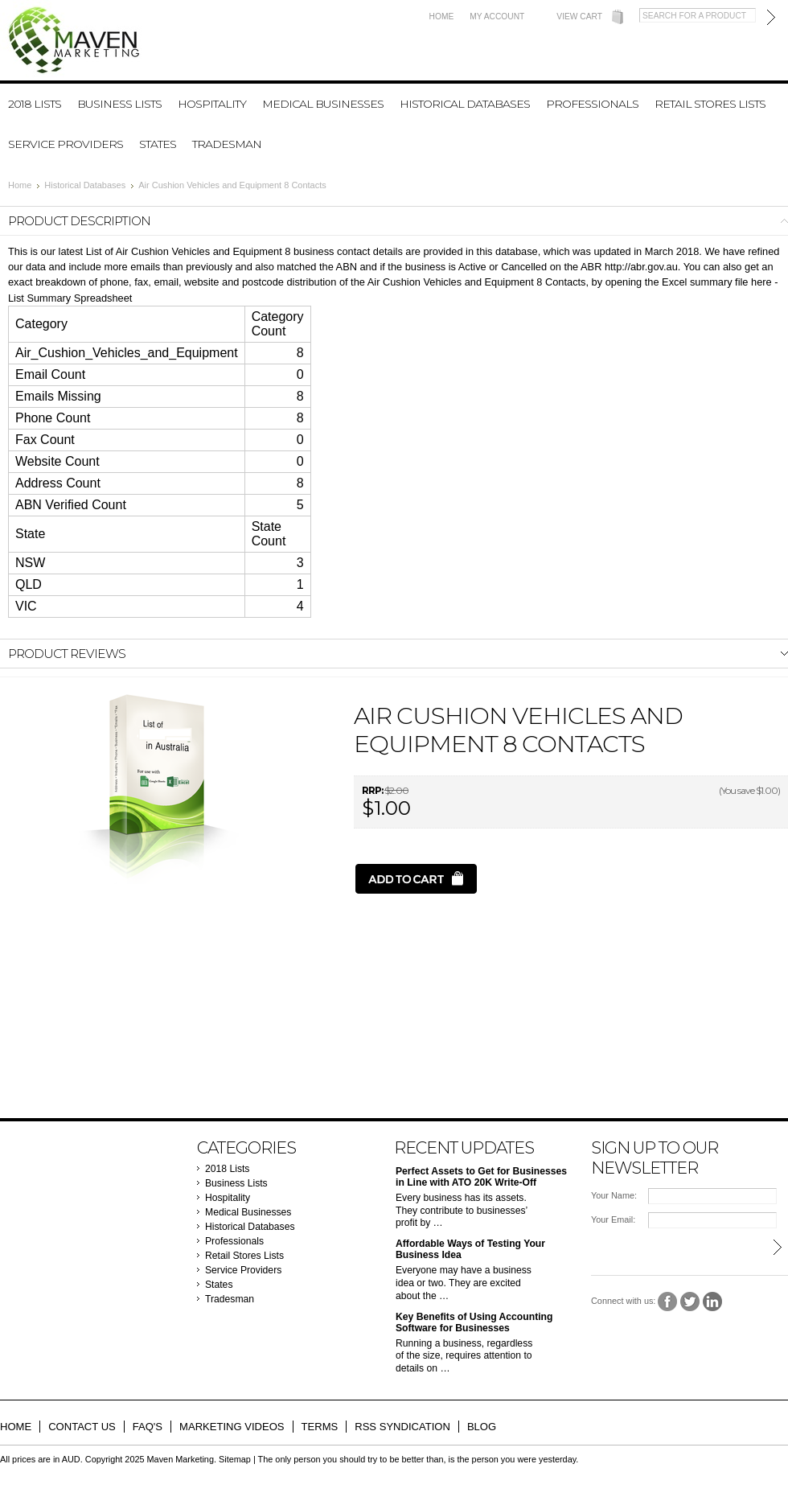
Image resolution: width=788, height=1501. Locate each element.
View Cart (579, 16)
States (157, 144)
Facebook (668, 1302)
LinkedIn (713, 1302)
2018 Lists (34, 104)
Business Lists (119, 104)
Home (441, 16)
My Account (497, 16)
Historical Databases (465, 104)
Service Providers (65, 144)
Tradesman (226, 144)
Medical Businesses (323, 104)
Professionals (592, 104)
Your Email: (613, 1219)
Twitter (690, 1302)
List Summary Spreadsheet (70, 298)
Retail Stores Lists (710, 104)
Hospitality (212, 104)
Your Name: (614, 1195)
